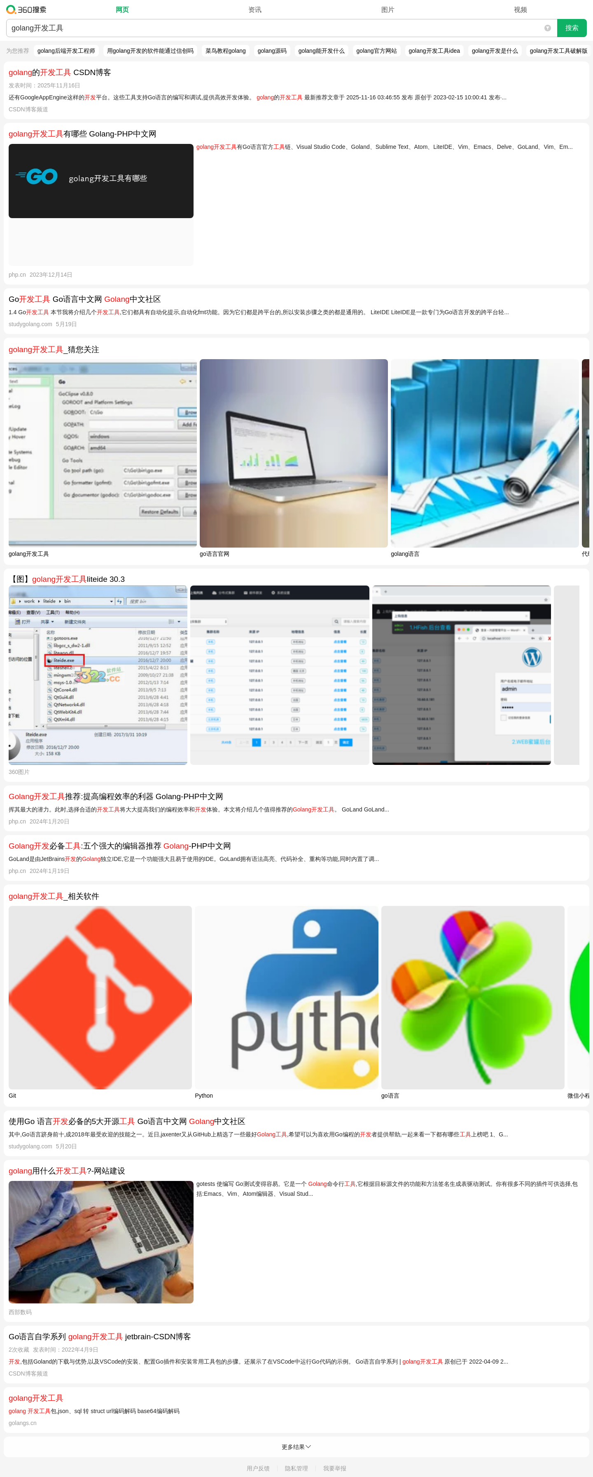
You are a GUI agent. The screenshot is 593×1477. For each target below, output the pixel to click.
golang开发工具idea (434, 50)
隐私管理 (296, 1468)
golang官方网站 (377, 50)
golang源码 (272, 50)
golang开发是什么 (495, 50)
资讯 (254, 9)
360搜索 (28, 9)
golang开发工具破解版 (559, 50)
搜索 (572, 27)
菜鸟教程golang (225, 50)
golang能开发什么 (322, 50)
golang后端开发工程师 (66, 50)
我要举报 (334, 1468)
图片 (388, 9)
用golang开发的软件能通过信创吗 (150, 50)
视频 (520, 9)
